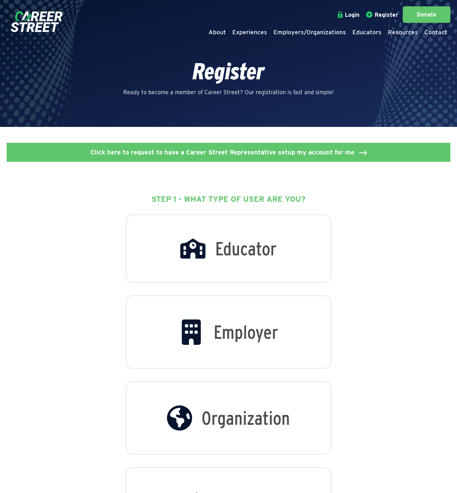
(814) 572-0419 (316, 442)
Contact (435, 32)
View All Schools (246, 433)
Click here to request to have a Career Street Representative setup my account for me (222, 152)
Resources (403, 32)
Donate (426, 14)
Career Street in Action (112, 442)
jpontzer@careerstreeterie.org (336, 451)
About (217, 32)
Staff (87, 433)
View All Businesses (179, 433)
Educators (367, 32)
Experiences (249, 32)
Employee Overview (179, 424)
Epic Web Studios (338, 482)
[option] (122, 251)
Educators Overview (251, 424)
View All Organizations (182, 442)
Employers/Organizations (310, 32)
